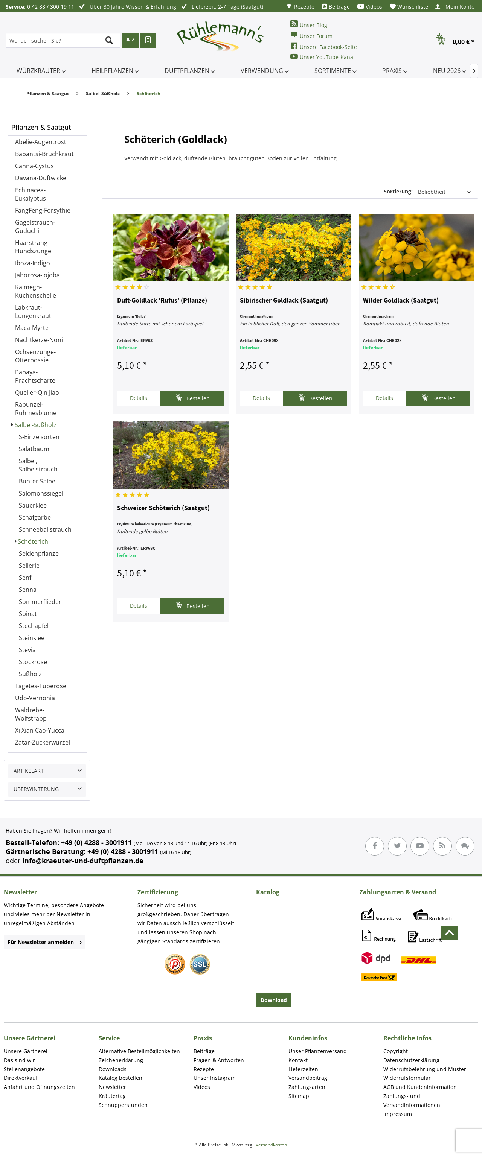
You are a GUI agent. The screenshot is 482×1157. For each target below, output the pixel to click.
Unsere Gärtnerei (25, 1051)
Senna (28, 589)
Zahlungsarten (306, 1086)
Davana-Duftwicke (40, 178)
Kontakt (298, 1060)
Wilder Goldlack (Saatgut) (401, 300)
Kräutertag (112, 1095)
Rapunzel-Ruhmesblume (35, 408)
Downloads (113, 1069)
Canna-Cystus (34, 166)
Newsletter (112, 1086)
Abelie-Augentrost (40, 142)
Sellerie (29, 565)
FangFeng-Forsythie (42, 210)
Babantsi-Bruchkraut (44, 154)
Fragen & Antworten (219, 1060)
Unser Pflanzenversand (317, 1051)
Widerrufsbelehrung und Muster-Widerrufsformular (425, 1074)
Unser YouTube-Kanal (322, 57)
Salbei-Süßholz (35, 425)
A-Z (130, 39)
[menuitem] (300, 6)
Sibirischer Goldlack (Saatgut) (284, 300)
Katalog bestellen (120, 1077)
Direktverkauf (21, 1077)
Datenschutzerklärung (411, 1060)
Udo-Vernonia (35, 698)
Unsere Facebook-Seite (323, 46)
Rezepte (300, 6)
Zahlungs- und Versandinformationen (411, 1100)
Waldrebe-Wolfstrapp (31, 714)
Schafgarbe (35, 517)
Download (274, 999)
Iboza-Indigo (32, 263)
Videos (369, 6)
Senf (25, 577)
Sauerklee (33, 505)
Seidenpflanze (39, 553)
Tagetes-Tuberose (40, 686)
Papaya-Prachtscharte (35, 376)
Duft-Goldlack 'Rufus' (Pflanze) (162, 300)
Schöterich (33, 541)
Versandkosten (271, 1145)
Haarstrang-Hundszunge (33, 247)
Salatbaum (34, 449)
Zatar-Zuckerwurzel (42, 742)
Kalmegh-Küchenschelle (35, 291)
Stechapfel (34, 626)
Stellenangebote (24, 1069)
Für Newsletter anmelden (45, 942)
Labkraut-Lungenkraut (33, 311)
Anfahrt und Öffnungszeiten (39, 1086)
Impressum (397, 1113)
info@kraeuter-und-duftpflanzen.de (82, 860)
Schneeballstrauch (45, 529)
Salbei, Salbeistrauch (38, 465)
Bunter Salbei (38, 481)
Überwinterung (36, 788)
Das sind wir (19, 1060)
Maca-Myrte (32, 328)
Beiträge (336, 6)
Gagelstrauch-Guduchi (35, 226)
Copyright (395, 1051)
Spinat (28, 614)
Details (138, 397)
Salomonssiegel (41, 493)
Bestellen (192, 397)
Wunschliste (409, 6)
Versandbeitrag (307, 1077)
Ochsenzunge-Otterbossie (35, 356)
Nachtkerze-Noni (39, 340)
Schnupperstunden (123, 1104)
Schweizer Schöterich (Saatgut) (163, 508)
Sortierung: (398, 191)
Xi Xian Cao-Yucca (39, 730)
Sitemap (298, 1095)
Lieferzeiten (303, 1069)
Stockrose (33, 662)
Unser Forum (311, 35)
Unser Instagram (215, 1077)
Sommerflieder (40, 602)
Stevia (27, 650)
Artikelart (29, 770)
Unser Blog (308, 24)
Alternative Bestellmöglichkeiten (139, 1051)
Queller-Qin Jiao (37, 392)
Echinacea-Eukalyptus (30, 194)
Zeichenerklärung (121, 1060)
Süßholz (30, 674)
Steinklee (31, 638)
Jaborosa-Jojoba (37, 275)
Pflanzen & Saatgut (41, 127)
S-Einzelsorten (39, 437)
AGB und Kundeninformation (420, 1086)
